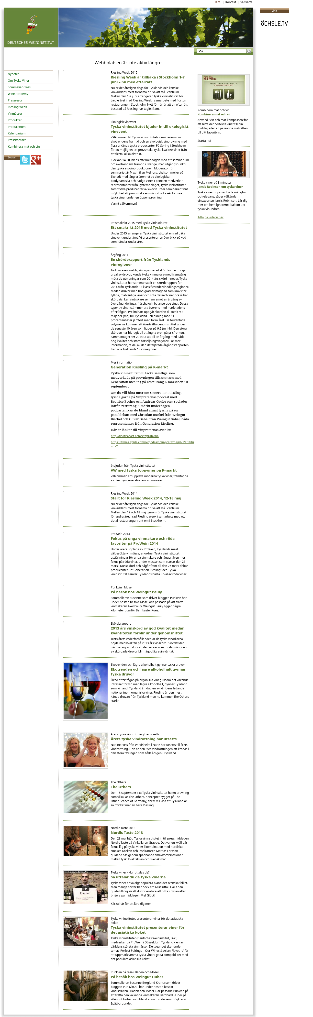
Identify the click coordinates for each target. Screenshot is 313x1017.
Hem (217, 2)
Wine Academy (18, 94)
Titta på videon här (211, 217)
